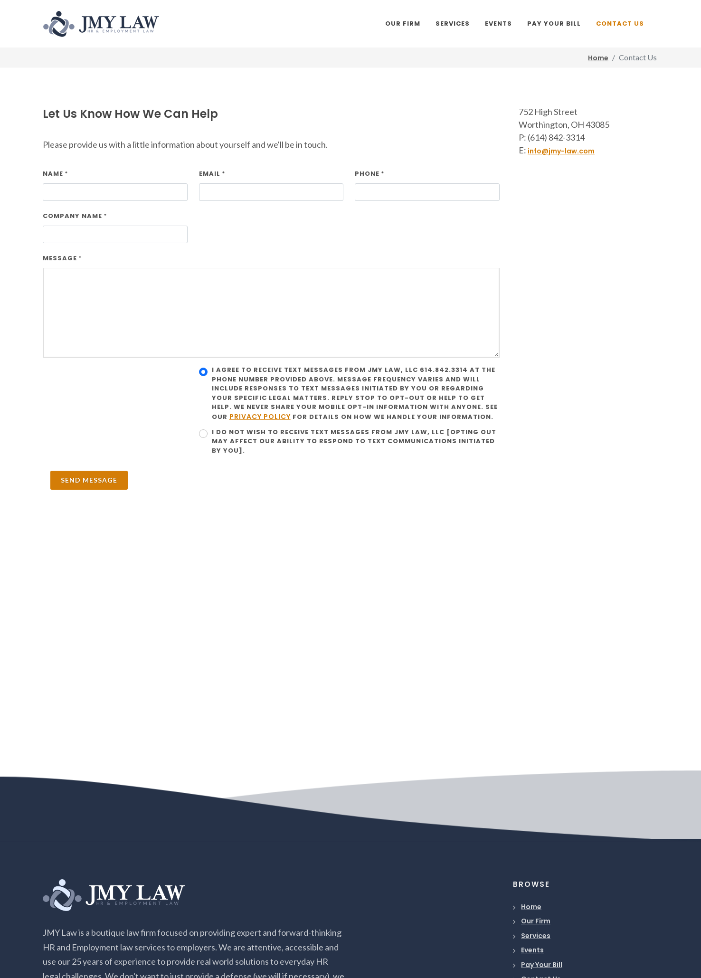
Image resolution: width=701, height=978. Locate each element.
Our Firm (535, 921)
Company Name (75, 215)
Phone (369, 173)
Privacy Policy (260, 416)
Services (535, 935)
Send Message (89, 480)
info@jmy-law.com (561, 151)
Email (212, 173)
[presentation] (115, 383)
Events (532, 950)
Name (55, 173)
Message (62, 258)
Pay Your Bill (541, 964)
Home (531, 907)
